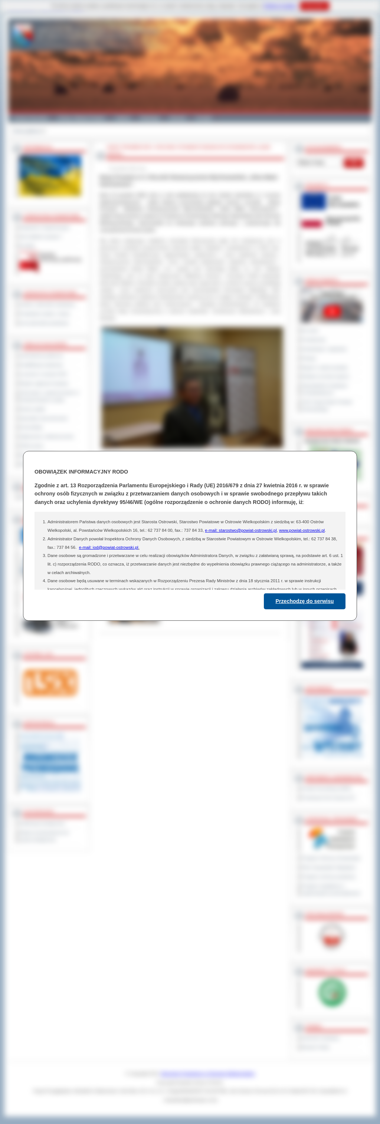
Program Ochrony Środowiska (331, 858)
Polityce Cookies (280, 6)
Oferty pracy (31, 445)
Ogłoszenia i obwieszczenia (46, 436)
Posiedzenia (313, 339)
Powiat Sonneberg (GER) (326, 788)
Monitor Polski (315, 1047)
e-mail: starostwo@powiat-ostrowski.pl (240, 530)
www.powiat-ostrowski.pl (302, 530)
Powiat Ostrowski (30, 118)
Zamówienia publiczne (41, 355)
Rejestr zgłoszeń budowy (44, 383)
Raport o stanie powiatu (325, 367)
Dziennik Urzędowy (320, 1038)
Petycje (309, 358)
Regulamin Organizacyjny (45, 227)
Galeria (122, 118)
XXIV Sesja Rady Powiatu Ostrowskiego (327, 405)
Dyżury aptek (32, 409)
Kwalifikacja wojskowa (41, 364)
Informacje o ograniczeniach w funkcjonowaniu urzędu (49, 396)
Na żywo (310, 330)
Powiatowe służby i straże (45, 313)
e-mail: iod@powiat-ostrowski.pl (108, 547)
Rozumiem (314, 6)
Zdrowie (178, 118)
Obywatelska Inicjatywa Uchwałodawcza (324, 389)
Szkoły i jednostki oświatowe (47, 304)
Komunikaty (31, 427)
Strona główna (26, 131)
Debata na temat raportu (325, 376)
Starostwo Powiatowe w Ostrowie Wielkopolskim (208, 1073)
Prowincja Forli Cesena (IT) (328, 797)
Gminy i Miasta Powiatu (81, 118)
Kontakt (204, 118)
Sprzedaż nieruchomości (44, 418)
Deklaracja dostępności (42, 823)
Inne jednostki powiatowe (44, 323)
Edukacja (150, 118)
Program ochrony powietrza (329, 876)
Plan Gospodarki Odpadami (329, 867)
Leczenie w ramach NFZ (43, 374)
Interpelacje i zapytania (324, 349)
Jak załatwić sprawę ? (41, 236)
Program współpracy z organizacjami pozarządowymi (331, 889)
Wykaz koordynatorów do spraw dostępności (44, 836)
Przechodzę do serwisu (305, 601)
